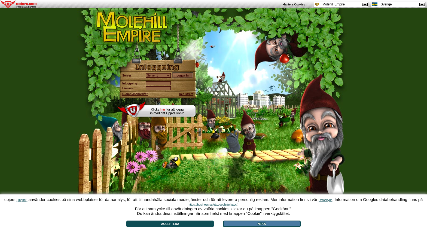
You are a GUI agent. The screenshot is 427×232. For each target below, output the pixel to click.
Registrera (186, 94)
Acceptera (170, 223)
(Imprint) (22, 200)
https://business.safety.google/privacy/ (212, 204)
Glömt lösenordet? (135, 94)
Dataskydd (325, 200)
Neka (262, 223)
